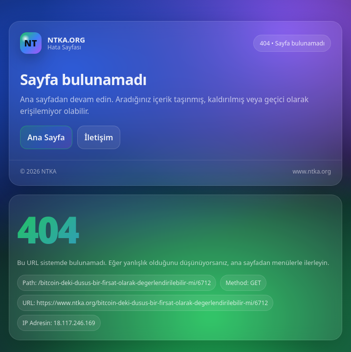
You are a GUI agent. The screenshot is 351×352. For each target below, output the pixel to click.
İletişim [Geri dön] (99, 137)
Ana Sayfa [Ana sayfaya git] (46, 137)
